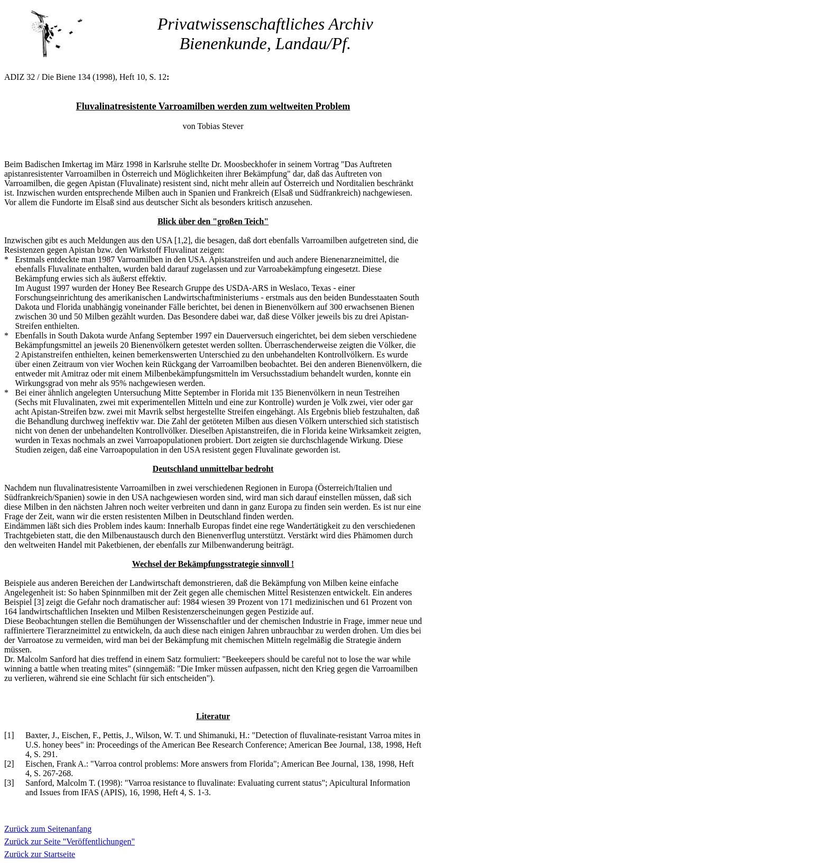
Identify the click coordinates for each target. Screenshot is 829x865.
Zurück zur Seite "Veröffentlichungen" (69, 841)
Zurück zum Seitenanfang (47, 828)
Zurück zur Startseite (39, 854)
